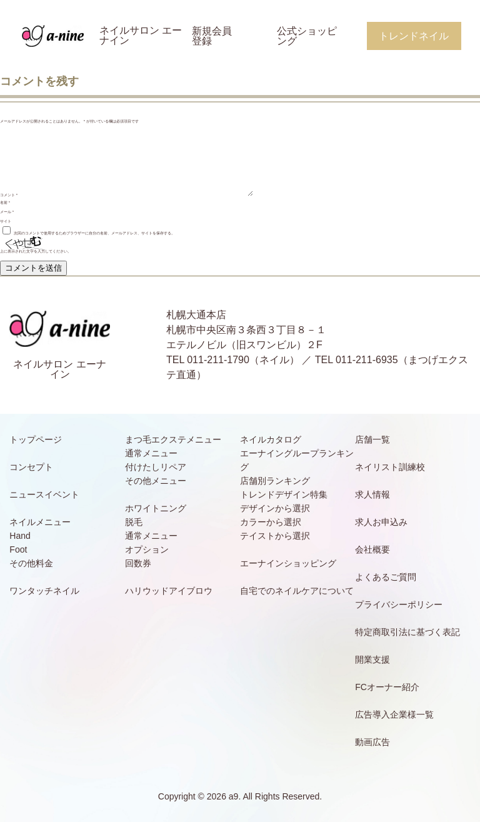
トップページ (35, 439)
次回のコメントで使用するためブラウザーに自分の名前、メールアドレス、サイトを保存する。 (94, 233)
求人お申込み (381, 522)
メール (7, 212)
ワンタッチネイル (44, 591)
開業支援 (372, 659)
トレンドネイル (414, 36)
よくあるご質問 (385, 577)
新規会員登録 (212, 36)
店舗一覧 (372, 439)
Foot (18, 549)
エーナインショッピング (288, 563)
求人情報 (372, 494)
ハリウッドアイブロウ (168, 591)
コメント (9, 195)
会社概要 (372, 549)
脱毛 (133, 522)
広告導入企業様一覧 (394, 714)
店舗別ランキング (275, 481)
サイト (5, 221)
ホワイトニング (155, 508)
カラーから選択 (270, 522)
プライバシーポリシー (398, 604)
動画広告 (372, 742)
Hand (19, 536)
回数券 (138, 563)
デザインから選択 (275, 508)
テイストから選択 (275, 536)
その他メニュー (155, 481)
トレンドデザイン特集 (284, 494)
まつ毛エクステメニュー (173, 439)
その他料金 (31, 563)
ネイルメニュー (40, 522)
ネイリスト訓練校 (390, 467)
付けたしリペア (155, 467)
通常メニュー (151, 453)
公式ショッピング (307, 36)
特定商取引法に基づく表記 (407, 632)
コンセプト (31, 467)
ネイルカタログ (270, 439)
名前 (5, 202)
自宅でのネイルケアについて (297, 591)
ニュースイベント (44, 494)
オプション (147, 549)
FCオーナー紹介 (387, 687)
